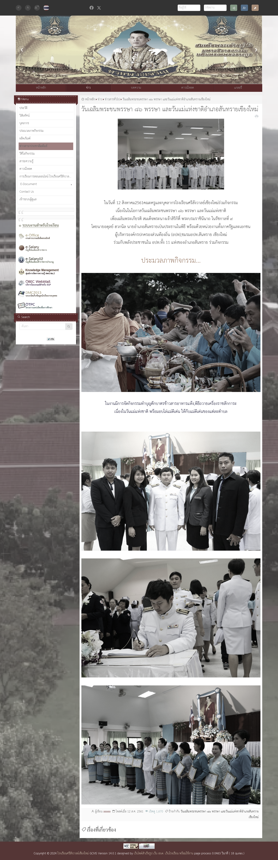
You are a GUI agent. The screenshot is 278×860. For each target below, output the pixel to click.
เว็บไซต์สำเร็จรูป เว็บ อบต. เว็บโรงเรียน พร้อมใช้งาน (163, 853)
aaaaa (106, 811)
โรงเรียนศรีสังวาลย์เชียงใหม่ (73, 853)
